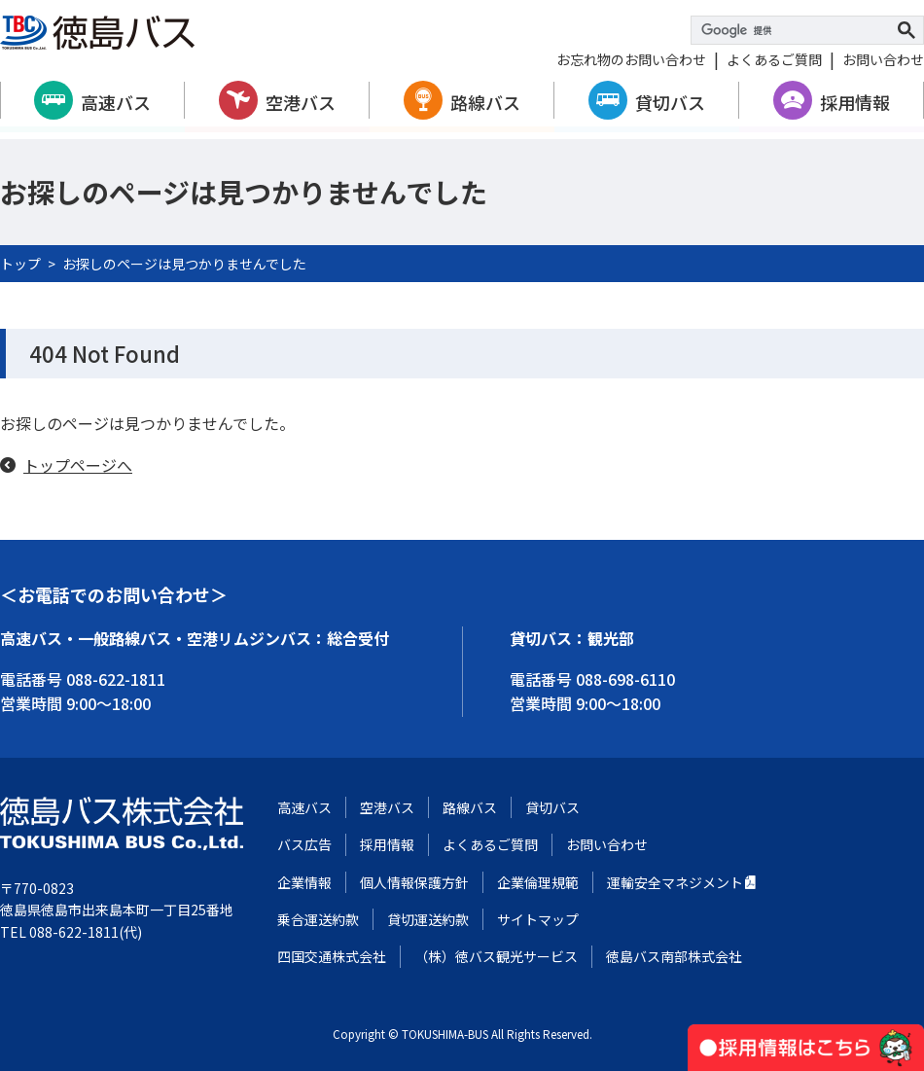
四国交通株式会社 (331, 956)
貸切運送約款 (428, 919)
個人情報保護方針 (414, 882)
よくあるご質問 (774, 59)
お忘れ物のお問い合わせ (631, 59)
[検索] (795, 30)
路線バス (485, 102)
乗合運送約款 (318, 919)
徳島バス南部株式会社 (674, 956)
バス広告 (304, 844)
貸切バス (670, 102)
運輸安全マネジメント (675, 882)
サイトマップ (538, 919)
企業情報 (304, 882)
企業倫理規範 (538, 882)
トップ (20, 263)
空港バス (301, 102)
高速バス (116, 102)
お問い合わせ (883, 59)
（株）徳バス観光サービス (496, 956)
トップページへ (77, 465)
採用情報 (855, 102)
